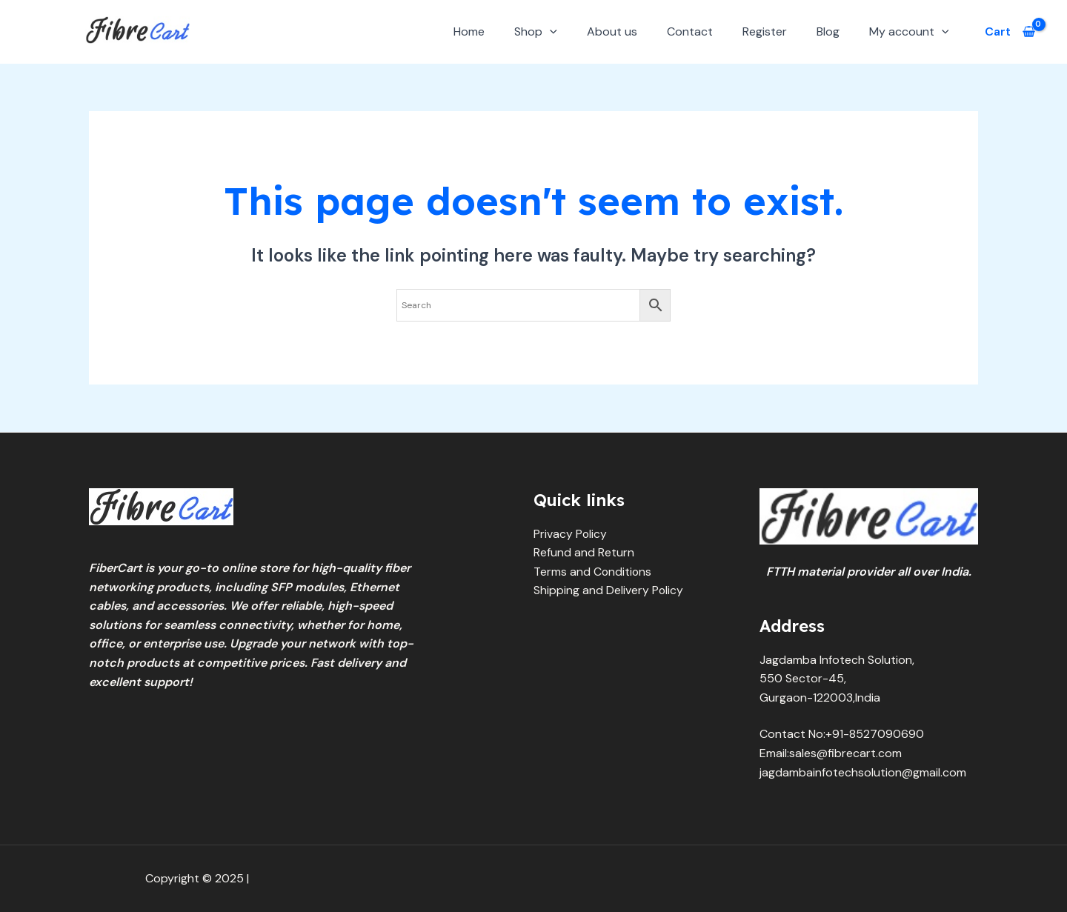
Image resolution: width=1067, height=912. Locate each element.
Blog (828, 31)
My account (909, 31)
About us (612, 31)
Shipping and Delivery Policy (609, 590)
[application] (549, 31)
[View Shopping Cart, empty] (1009, 32)
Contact (690, 31)
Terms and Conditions (593, 571)
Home (469, 31)
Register (764, 31)
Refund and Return (584, 552)
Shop (535, 31)
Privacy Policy (571, 534)
